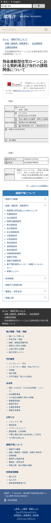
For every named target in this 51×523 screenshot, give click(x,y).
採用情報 (9, 278)
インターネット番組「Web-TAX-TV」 (25, 367)
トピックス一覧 (15, 422)
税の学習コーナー (16, 352)
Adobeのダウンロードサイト (22, 90)
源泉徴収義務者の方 (17, 483)
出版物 (12, 370)
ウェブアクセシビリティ (26, 512)
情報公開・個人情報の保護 (20, 465)
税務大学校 (12, 257)
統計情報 (12, 373)
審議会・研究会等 (13, 291)
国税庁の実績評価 (13, 285)
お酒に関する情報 (16, 349)
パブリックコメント (17, 428)
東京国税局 (12, 225)
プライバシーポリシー (26, 519)
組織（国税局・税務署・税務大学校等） (26, 452)
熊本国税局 (12, 250)
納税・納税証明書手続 (18, 343)
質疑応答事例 (14, 410)
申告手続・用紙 (15, 339)
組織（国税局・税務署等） (17, 43)
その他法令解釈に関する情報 (21, 397)
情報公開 (9, 298)
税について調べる (16, 336)
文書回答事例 (11, 47)
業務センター (13, 271)
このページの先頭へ (39, 186)
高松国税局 (12, 242)
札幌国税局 (12, 214)
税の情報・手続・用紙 (16, 332)
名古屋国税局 (13, 232)
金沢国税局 (12, 228)
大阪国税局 (12, 235)
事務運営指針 (14, 401)
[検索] (16, 6)
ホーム (6, 39)
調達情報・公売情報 (17, 431)
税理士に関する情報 (17, 346)
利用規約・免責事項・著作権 (26, 515)
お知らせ (10, 417)
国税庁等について (19, 39)
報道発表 (12, 425)
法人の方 (12, 480)
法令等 (9, 383)
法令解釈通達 (14, 394)
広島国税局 (12, 239)
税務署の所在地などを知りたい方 (22, 210)
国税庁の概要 (11, 199)
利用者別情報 (12, 472)
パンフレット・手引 (17, 364)
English (16, 2)
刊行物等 (10, 359)
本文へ (6, 2)
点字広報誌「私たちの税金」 (21, 376)
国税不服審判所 (14, 260)
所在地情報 (10, 500)
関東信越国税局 (14, 221)
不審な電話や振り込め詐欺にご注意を (25, 435)
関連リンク (33, 509)
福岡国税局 (12, 246)
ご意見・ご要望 (20, 509)
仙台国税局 (37, 43)
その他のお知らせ (16, 438)
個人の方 (12, 477)
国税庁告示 (13, 404)
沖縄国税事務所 (14, 253)
